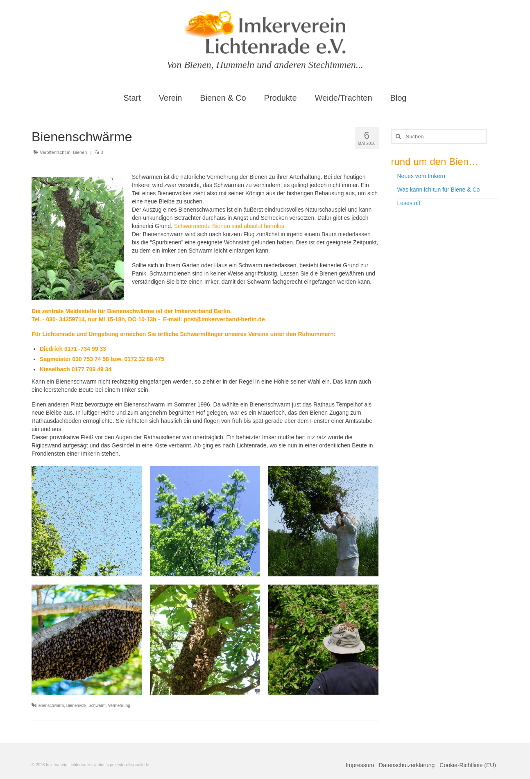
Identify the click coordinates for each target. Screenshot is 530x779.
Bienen (80, 152)
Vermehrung (119, 705)
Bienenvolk (76, 705)
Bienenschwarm (49, 705)
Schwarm (97, 705)
